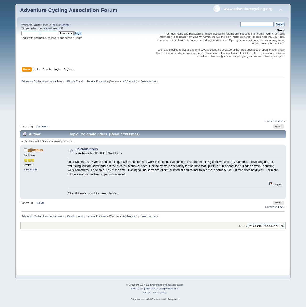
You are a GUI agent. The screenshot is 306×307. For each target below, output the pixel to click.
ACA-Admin (129, 81)
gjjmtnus (35, 150)
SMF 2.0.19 (137, 288)
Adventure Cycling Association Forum (68, 10)
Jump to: (243, 226)
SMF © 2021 (152, 288)
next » (281, 121)
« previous (271, 121)
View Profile (30, 169)
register (65, 24)
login (55, 24)
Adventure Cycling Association (167, 284)
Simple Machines (169, 288)
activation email (52, 28)
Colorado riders (87, 149)
